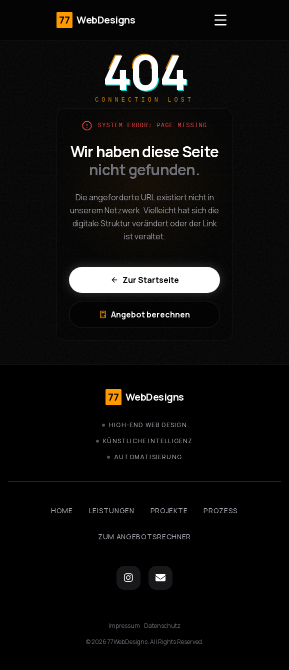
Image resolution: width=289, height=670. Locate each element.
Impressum (124, 626)
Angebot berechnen (144, 314)
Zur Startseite (144, 279)
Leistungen (111, 510)
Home (62, 510)
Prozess (221, 510)
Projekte (169, 510)
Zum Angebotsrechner (144, 536)
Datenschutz (162, 626)
